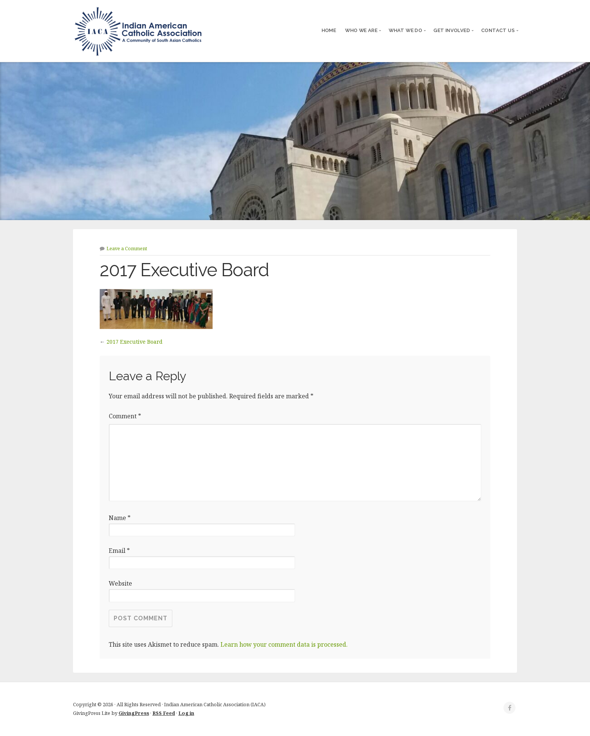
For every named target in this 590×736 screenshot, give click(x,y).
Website (120, 583)
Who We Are (361, 30)
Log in (186, 713)
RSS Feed (163, 713)
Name (120, 518)
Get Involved (451, 30)
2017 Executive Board (134, 341)
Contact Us (498, 30)
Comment (125, 416)
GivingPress (134, 713)
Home (329, 30)
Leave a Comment (126, 248)
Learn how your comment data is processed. (284, 644)
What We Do (405, 30)
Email (119, 550)
